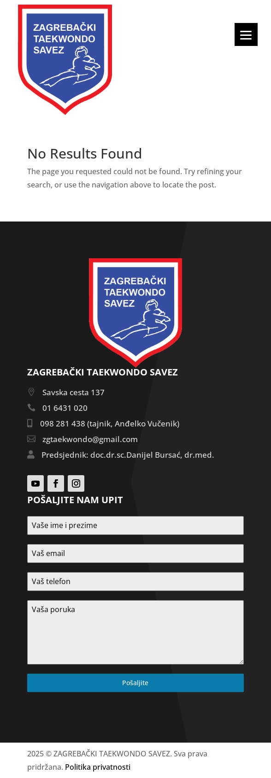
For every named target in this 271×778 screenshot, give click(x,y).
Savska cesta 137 (73, 392)
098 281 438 (62, 423)
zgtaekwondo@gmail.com (90, 439)
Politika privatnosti (97, 767)
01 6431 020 (65, 408)
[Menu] (246, 34)
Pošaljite (135, 682)
